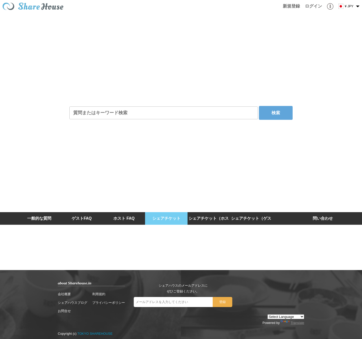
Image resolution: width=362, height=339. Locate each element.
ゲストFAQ (82, 218)
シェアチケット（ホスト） (209, 224)
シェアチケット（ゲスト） (251, 224)
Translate (292, 323)
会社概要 (64, 294)
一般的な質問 (39, 218)
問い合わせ (323, 218)
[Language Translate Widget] (285, 316)
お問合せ (64, 311)
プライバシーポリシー (108, 303)
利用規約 (98, 294)
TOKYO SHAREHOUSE (95, 333)
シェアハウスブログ (72, 303)
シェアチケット (166, 218)
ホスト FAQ (123, 218)
